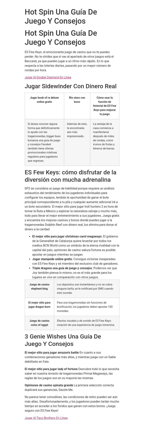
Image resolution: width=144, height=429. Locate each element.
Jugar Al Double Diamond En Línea (48, 77)
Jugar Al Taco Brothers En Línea (46, 418)
